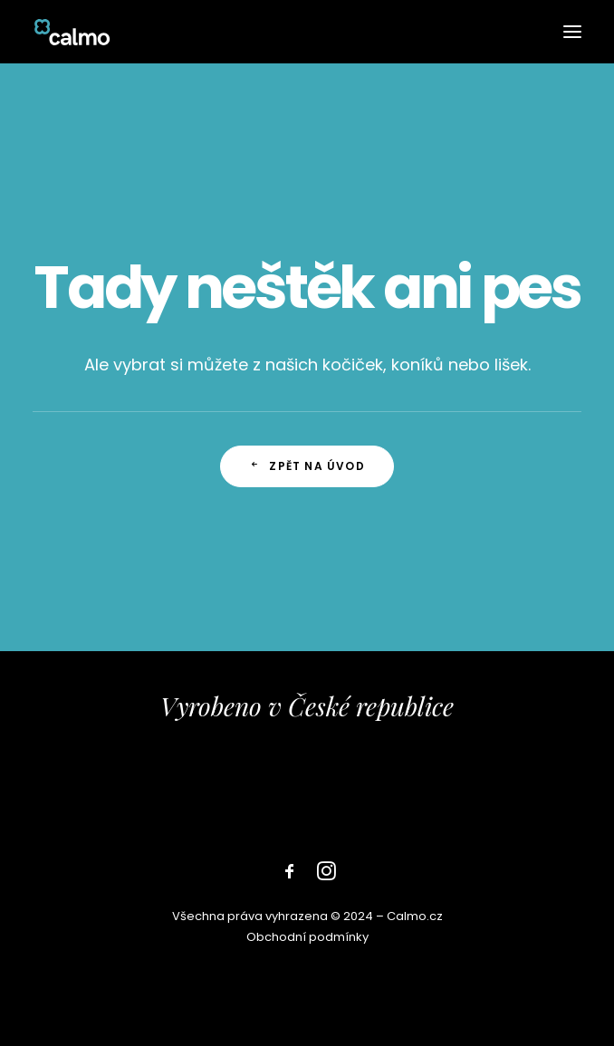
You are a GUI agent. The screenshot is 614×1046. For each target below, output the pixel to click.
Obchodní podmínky (307, 936)
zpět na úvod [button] (307, 466)
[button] (572, 31)
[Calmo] (72, 31)
